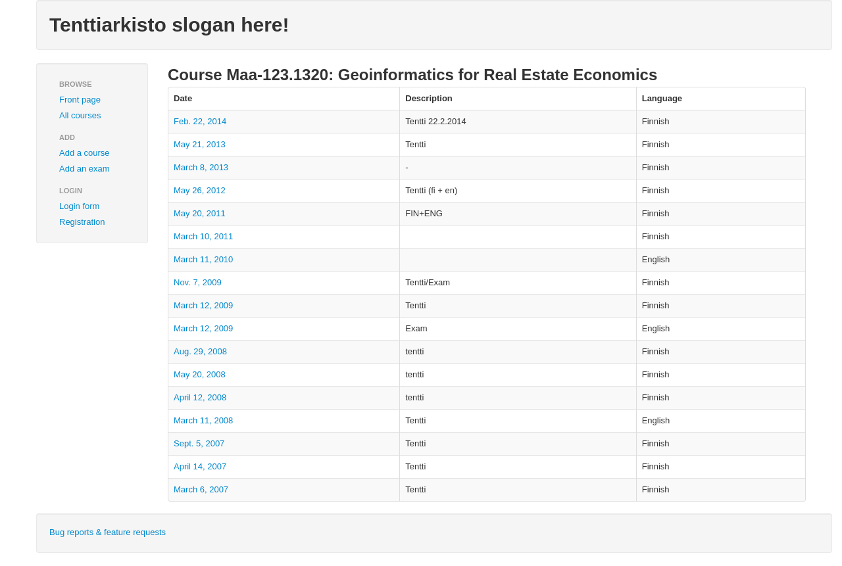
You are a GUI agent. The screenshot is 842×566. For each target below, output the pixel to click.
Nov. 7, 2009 (198, 282)
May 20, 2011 (200, 213)
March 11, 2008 (203, 420)
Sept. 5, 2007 (199, 443)
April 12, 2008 (200, 397)
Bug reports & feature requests (107, 532)
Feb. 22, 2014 (200, 121)
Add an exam (84, 169)
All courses (80, 115)
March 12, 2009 (203, 305)
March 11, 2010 (203, 259)
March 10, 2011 (203, 236)
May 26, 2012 (200, 190)
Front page (80, 100)
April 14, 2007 (200, 466)
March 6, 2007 (201, 489)
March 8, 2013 (201, 167)
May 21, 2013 (200, 144)
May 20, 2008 (200, 374)
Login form (79, 206)
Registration (82, 222)
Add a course (84, 153)
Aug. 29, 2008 (200, 351)
